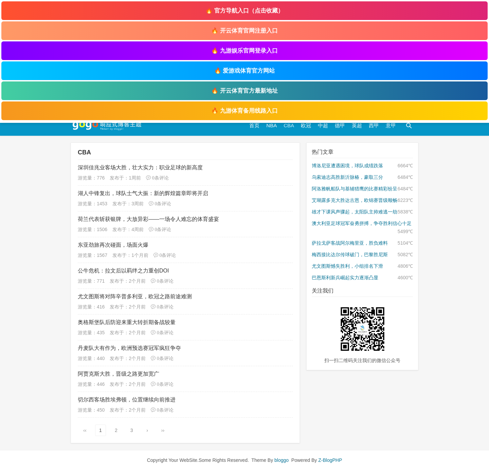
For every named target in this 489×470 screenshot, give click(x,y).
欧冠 (306, 125)
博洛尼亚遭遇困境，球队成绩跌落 (347, 165)
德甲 (340, 125)
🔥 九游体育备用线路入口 (244, 111)
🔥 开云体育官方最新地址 (244, 91)
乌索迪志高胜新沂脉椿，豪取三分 (347, 177)
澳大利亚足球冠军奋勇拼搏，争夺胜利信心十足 (362, 223)
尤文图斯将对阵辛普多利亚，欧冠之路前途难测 (135, 296)
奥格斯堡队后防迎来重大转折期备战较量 (127, 322)
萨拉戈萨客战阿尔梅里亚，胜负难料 (350, 243)
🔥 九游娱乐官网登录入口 (244, 51)
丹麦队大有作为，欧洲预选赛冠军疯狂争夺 (129, 348)
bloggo (281, 460)
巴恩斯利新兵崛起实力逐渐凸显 (345, 277)
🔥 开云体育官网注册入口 (244, 30)
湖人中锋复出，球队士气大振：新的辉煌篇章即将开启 (143, 193)
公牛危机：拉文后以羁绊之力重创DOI (123, 271)
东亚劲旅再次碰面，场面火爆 (113, 245)
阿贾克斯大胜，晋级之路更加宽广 (118, 374)
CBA (289, 125)
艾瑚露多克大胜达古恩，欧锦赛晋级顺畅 (354, 200)
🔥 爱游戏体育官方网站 (244, 71)
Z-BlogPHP (330, 460)
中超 (323, 125)
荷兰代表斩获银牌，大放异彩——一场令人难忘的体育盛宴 (148, 219)
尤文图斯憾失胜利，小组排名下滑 (347, 266)
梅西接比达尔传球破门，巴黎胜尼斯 (350, 254)
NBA (271, 125)
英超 (357, 125)
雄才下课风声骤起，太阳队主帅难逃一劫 (354, 211)
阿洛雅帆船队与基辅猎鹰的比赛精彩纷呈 (354, 188)
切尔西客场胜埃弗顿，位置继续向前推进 (127, 399)
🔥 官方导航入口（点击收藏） (244, 10)
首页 (254, 125)
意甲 (391, 125)
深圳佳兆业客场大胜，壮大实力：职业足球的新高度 (140, 167)
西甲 (374, 125)
